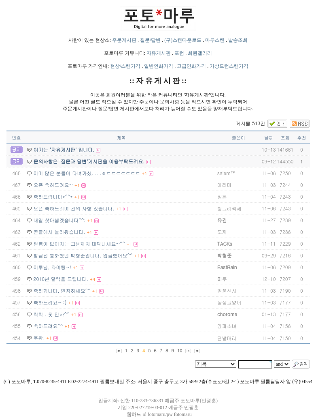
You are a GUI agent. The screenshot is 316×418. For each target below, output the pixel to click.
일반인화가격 (158, 66)
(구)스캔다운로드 (182, 40)
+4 (92, 279)
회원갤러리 (200, 53)
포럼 (179, 53)
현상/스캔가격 (125, 66)
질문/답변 (150, 40)
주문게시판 (124, 40)
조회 (285, 138)
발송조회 (238, 40)
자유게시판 (158, 53)
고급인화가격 (191, 66)
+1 (144, 173)
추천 (301, 138)
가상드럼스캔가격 (229, 66)
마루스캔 (215, 40)
